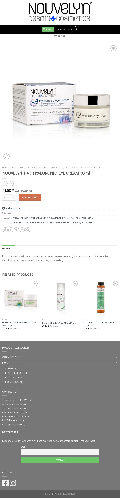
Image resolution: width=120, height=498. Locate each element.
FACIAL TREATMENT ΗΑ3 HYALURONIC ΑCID (81, 167)
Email (23, 446)
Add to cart (30, 197)
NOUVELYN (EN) (88, 222)
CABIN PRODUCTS (12, 357)
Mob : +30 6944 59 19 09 (16, 416)
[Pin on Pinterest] (27, 229)
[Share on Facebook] (10, 229)
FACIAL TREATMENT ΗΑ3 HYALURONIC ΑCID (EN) (28, 222)
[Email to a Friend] (22, 229)
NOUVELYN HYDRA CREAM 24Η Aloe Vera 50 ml (19, 324)
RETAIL (14, 167)
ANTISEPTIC (11, 368)
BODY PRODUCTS (13, 377)
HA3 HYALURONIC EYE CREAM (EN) (65, 222)
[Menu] (48, 29)
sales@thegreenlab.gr (14, 424)
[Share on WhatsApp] (5, 229)
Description (8, 248)
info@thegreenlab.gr (13, 420)
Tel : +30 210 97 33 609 (14, 408)
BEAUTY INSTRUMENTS (16, 372)
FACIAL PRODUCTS (29, 167)
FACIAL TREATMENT (49, 167)
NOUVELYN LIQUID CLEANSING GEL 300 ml (99, 324)
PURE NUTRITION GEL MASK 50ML (59, 322)
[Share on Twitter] (16, 229)
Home (5, 167)
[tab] (8, 248)
